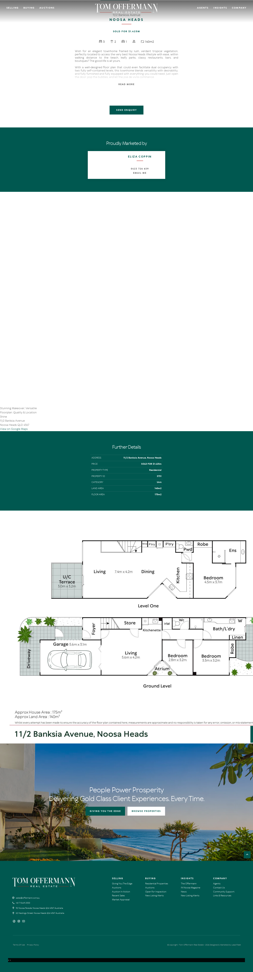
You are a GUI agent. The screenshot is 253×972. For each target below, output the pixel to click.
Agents (203, 7)
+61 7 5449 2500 (23, 903)
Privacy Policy (33, 945)
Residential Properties (156, 883)
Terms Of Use (19, 945)
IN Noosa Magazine (190, 887)
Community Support (223, 891)
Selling (12, 7)
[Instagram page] (19, 921)
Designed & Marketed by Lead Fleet (225, 945)
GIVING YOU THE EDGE (105, 811)
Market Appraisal (121, 899)
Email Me (140, 173)
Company (239, 7)
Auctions (47, 7)
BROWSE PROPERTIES (146, 811)
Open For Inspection (155, 891)
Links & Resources (222, 895)
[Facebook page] (14, 921)
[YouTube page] (23, 921)
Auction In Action (121, 891)
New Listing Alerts (154, 895)
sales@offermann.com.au (28, 898)
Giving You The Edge (122, 883)
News (184, 891)
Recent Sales (118, 895)
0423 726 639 (140, 168)
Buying (29, 7)
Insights (220, 7)
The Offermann (189, 883)
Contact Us (219, 887)
